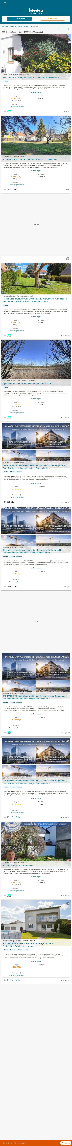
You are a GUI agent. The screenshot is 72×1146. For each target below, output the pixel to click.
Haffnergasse (6, 1128)
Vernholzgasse (6, 1137)
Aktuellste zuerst (63, 29)
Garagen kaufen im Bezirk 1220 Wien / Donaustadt (19, 1098)
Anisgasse (5, 1119)
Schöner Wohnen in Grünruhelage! (18, 865)
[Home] (36, 11)
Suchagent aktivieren (36, 987)
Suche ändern (19, 19)
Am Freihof (5, 1115)
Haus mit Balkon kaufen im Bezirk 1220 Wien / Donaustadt (22, 1102)
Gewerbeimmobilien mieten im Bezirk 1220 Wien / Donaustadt (23, 1076)
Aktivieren (66, 1143)
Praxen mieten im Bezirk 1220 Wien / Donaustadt (18, 1089)
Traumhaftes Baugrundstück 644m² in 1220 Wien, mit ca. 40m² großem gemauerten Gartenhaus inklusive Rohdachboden (34, 300)
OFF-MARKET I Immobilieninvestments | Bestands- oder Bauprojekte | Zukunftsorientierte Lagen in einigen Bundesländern (34, 466)
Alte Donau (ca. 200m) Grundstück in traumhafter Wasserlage (30, 77)
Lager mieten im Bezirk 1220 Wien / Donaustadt (18, 1093)
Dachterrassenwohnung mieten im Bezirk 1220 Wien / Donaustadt (24, 1080)
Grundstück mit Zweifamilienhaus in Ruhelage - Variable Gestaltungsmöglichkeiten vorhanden (28, 944)
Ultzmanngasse (6, 1132)
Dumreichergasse (7, 1123)
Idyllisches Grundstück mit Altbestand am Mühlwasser (26, 383)
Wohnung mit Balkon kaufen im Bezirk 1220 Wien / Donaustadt (23, 1084)
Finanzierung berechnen (16, 106)
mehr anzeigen (36, 92)
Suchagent (52, 18)
